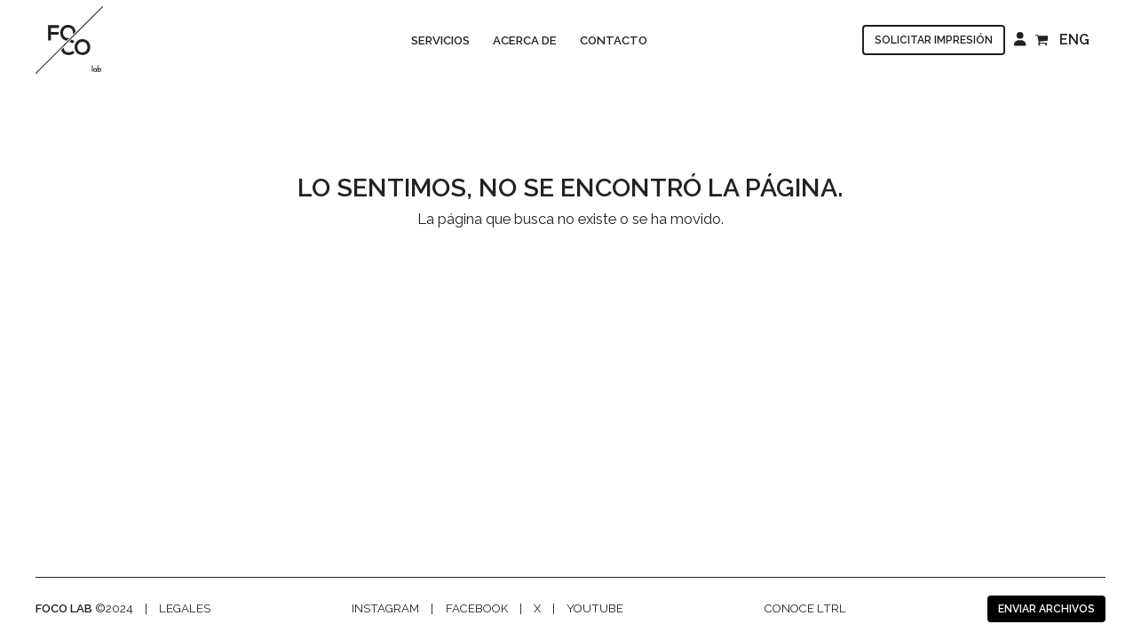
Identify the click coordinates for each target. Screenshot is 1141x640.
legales (184, 608)
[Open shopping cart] (1043, 39)
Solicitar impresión (934, 40)
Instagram (385, 608)
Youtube (595, 608)
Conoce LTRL (805, 608)
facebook (477, 608)
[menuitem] (1078, 40)
